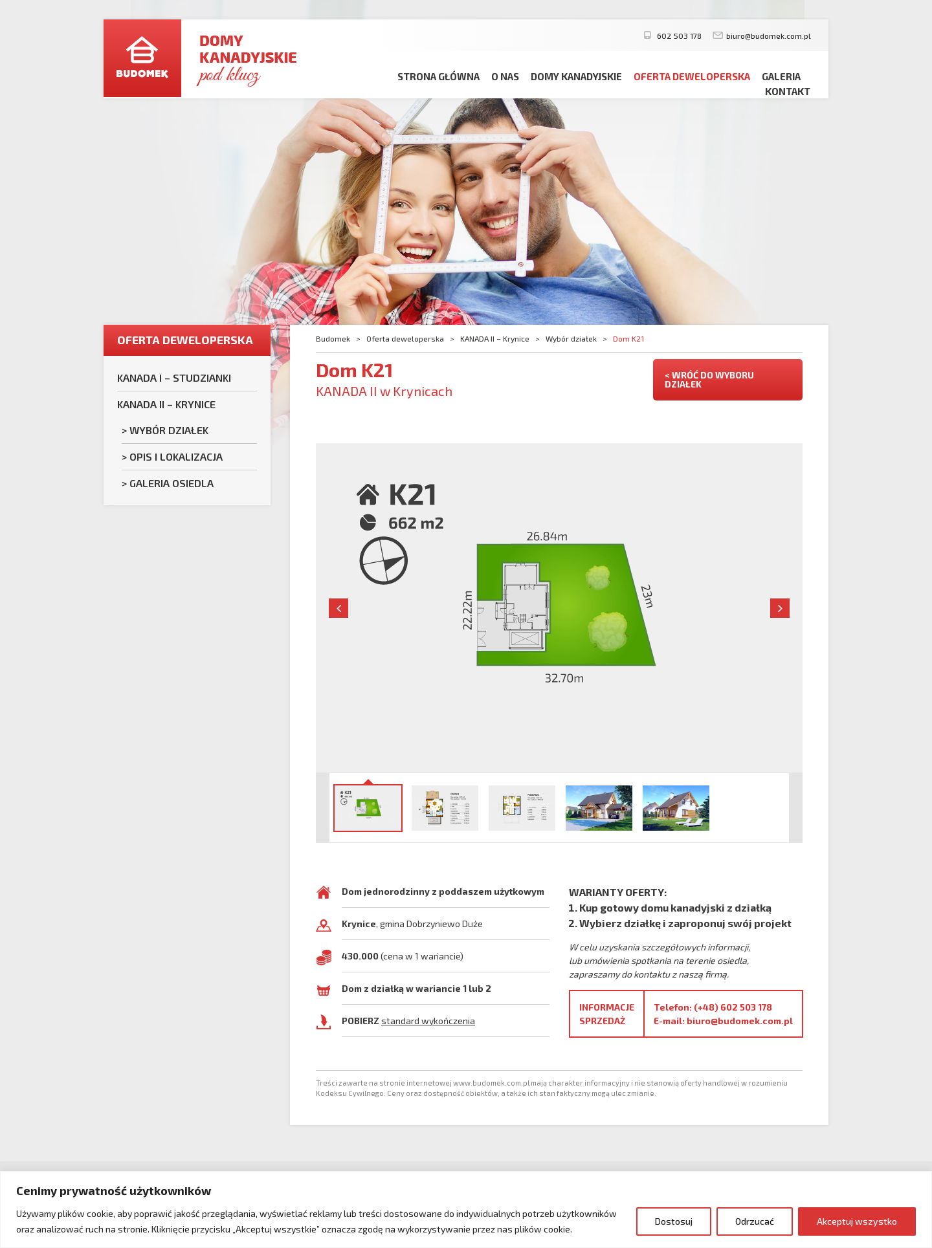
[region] (466, 1209)
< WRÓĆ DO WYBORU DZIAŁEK (709, 379)
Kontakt (787, 91)
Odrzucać (754, 1221)
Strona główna (438, 76)
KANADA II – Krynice (166, 404)
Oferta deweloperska (692, 76)
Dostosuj (674, 1221)
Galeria (781, 76)
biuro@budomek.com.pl (768, 35)
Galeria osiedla (171, 483)
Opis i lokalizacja (176, 456)
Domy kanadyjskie (576, 76)
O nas (505, 76)
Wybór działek (168, 430)
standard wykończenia (428, 1020)
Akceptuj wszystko (857, 1221)
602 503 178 (678, 35)
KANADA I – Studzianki (174, 377)
